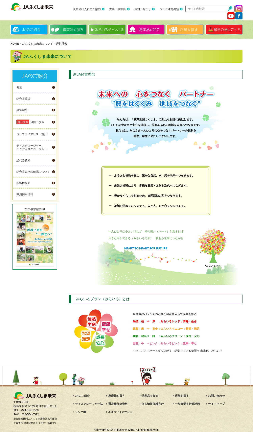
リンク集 (80, 412)
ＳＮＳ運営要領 (169, 9)
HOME (15, 43)
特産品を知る (150, 395)
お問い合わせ (142, 9)
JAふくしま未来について (37, 43)
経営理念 (22, 110)
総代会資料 (23, 160)
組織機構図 (23, 183)
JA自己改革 (30, 122)
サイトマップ (216, 403)
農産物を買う (116, 395)
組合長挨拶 (23, 98)
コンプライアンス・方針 (31, 134)
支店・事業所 (117, 9)
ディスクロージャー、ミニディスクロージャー (31, 147)
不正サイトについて (120, 412)
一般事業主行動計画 (187, 403)
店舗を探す (182, 395)
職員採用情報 (24, 194)
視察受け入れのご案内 (87, 9)
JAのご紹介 (82, 395)
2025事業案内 (35, 237)
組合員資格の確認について (33, 171)
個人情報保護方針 (153, 403)
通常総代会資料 (118, 403)
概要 (19, 87)
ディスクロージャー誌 (89, 403)
